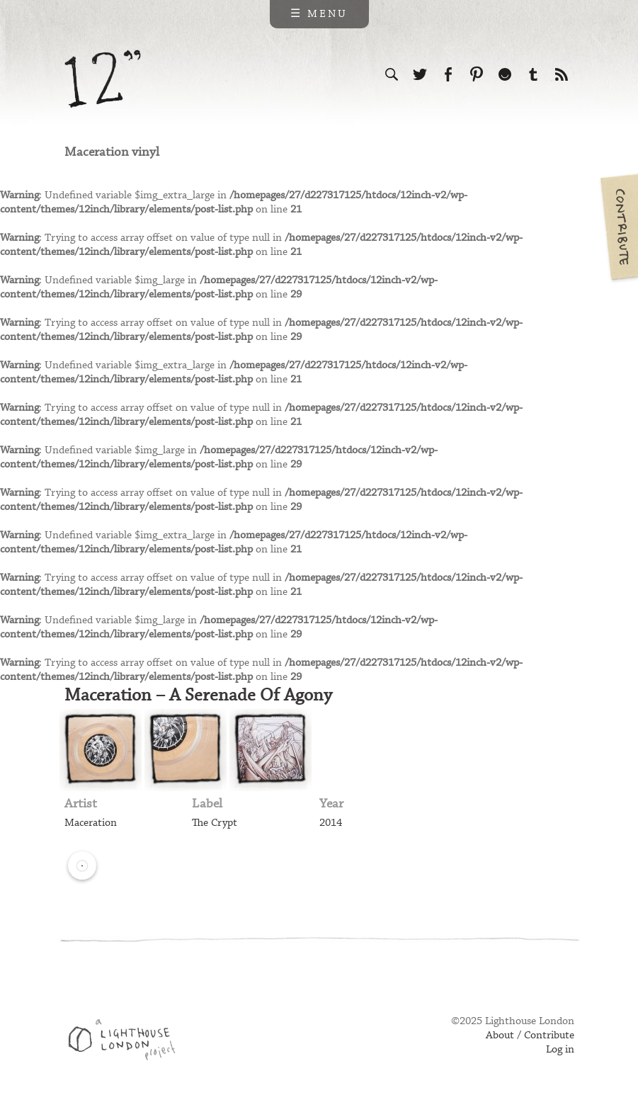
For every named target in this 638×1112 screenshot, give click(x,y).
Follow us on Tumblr (533, 74)
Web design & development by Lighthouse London (127, 1042)
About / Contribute (530, 1035)
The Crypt (214, 823)
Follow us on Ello (504, 74)
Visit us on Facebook (448, 74)
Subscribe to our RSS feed (561, 74)
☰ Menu (319, 14)
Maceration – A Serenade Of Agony (198, 695)
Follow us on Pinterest (476, 74)
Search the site (391, 74)
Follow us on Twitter (420, 74)
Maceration (90, 823)
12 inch (103, 79)
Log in (560, 1050)
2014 (330, 823)
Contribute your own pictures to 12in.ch (618, 226)
